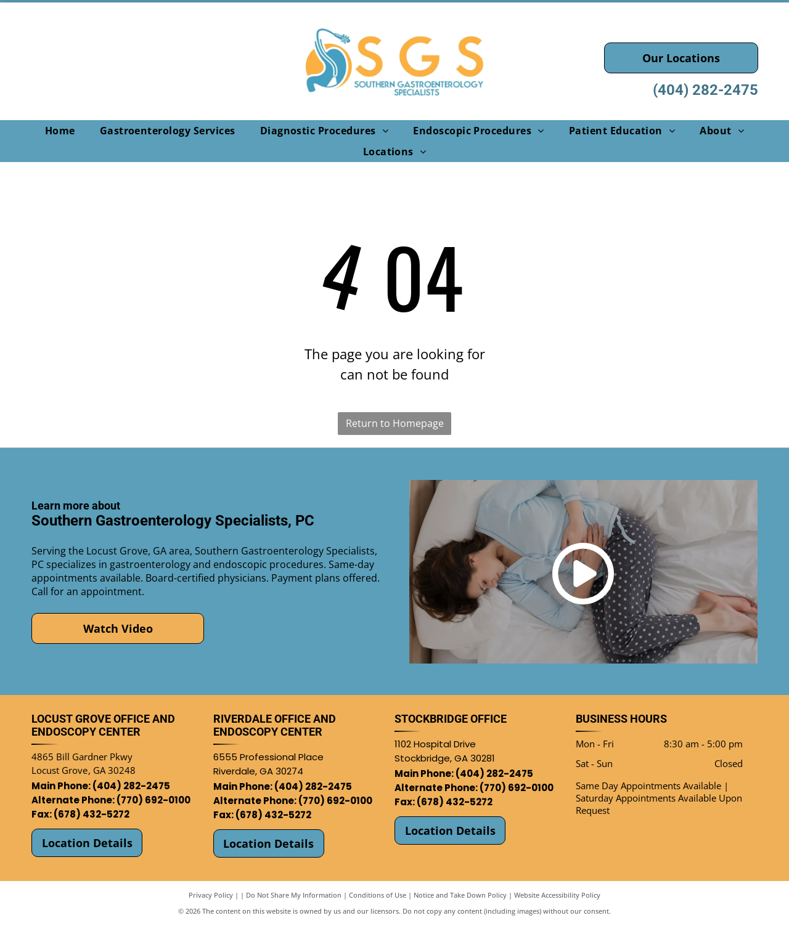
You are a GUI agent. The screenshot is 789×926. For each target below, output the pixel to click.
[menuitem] (60, 130)
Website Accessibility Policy (557, 895)
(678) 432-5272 (91, 814)
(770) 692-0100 (153, 800)
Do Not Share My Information (293, 895)
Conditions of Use (377, 895)
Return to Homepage (395, 423)
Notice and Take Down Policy (460, 895)
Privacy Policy (211, 895)
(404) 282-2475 (705, 90)
